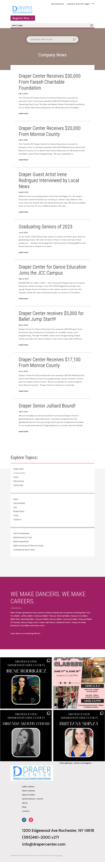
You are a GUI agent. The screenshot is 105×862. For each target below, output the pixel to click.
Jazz (15, 507)
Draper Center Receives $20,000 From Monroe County (50, 131)
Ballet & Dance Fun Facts (22, 538)
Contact (25, 811)
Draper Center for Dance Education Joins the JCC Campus (52, 270)
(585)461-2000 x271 (40, 837)
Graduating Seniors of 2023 (45, 227)
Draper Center (18, 469)
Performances (18, 481)
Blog (24, 807)
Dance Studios (28, 795)
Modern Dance (18, 511)
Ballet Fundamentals (21, 542)
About (25, 803)
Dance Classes (28, 791)
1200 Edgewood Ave (40, 830)
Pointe (15, 516)
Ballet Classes (28, 787)
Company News (19, 473)
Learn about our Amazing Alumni (25, 633)
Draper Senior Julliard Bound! (47, 406)
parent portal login (81, 4)
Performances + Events (32, 799)
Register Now (21, 18)
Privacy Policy (58, 855)
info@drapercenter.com (43, 844)
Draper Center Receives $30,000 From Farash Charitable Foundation (50, 82)
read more (23, 113)
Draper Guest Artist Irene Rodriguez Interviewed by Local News (49, 180)
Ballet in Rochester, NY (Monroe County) (28, 546)
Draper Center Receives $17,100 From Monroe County (50, 362)
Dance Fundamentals (21, 533)
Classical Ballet (19, 503)
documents (57, 4)
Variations (17, 520)
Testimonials (18, 485)
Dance (15, 499)
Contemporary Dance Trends (24, 550)
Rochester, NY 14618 (76, 830)
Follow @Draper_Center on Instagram (75, 763)
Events (15, 477)
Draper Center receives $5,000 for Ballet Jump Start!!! (51, 316)
